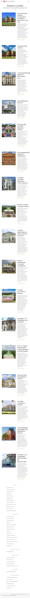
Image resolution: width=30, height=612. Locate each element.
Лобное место (8, 587)
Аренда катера (8, 545)
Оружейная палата (9, 491)
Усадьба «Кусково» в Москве (21, 291)
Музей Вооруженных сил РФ (11, 504)
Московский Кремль (9, 487)
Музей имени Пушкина (10, 506)
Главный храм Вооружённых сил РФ (12, 565)
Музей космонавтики (9, 495)
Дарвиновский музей (9, 500)
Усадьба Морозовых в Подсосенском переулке (22, 232)
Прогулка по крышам (9, 543)
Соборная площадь (9, 559)
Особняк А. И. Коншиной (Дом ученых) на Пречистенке (22, 458)
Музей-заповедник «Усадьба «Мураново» (21, 263)
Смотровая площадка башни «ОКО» (12, 577)
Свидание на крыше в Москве (11, 524)
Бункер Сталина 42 (9, 508)
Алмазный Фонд (9, 493)
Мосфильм (8, 522)
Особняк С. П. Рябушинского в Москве (22, 320)
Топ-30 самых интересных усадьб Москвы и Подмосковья (22, 348)
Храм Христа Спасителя (10, 526)
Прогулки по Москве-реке (10, 535)
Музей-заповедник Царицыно (11, 571)
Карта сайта (12, 594)
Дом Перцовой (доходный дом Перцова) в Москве (22, 430)
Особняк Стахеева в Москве (21, 403)
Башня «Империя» (9, 579)
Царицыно (8, 531)
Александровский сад (10, 583)
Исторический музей (9, 502)
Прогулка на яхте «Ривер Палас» (11, 541)
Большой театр (9, 533)
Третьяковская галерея (10, 489)
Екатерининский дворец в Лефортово (23, 154)
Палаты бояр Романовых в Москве (22, 376)
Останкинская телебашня (10, 585)
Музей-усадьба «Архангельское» (23, 205)
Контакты (25, 594)
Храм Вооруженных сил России (11, 537)
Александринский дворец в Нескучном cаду (23, 75)
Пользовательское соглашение (19, 594)
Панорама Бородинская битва (11, 510)
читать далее (21, 39)
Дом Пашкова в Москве (22, 102)
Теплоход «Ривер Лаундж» (11, 539)
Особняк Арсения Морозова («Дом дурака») (22, 180)
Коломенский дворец (22, 47)
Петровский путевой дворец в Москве (21, 126)
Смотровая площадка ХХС (10, 561)
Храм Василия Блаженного (10, 557)
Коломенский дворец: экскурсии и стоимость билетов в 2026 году (22, 17)
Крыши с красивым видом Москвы (12, 581)
